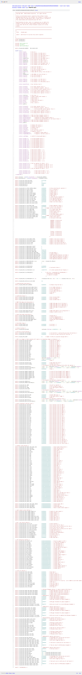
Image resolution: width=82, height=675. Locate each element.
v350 (29, 5)
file (36, 10)
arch (61, 5)
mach (23, 7)
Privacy (10, 673)
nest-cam (24, 5)
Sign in (79, 1)
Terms (13, 673)
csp (27, 7)
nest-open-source (16, 5)
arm (65, 5)
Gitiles (7, 673)
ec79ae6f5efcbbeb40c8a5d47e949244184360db (46, 5)
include (19, 7)
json (80, 673)
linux (32, 5)
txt (77, 673)
